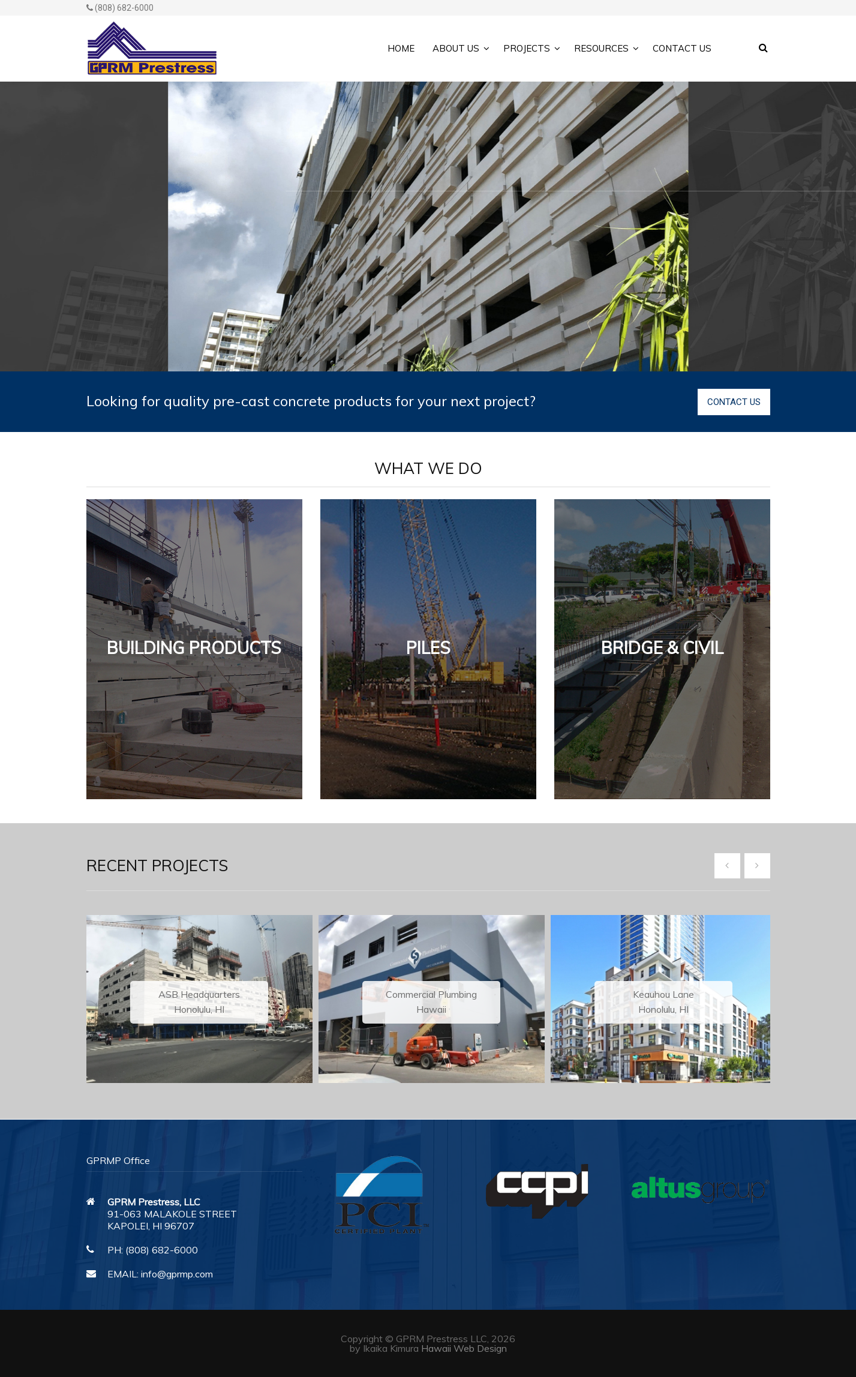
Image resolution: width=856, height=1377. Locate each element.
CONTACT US (734, 402)
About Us (455, 48)
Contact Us (682, 48)
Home (401, 48)
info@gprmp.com (177, 1274)
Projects (526, 48)
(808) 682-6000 (120, 8)
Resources (601, 48)
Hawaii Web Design (464, 1348)
